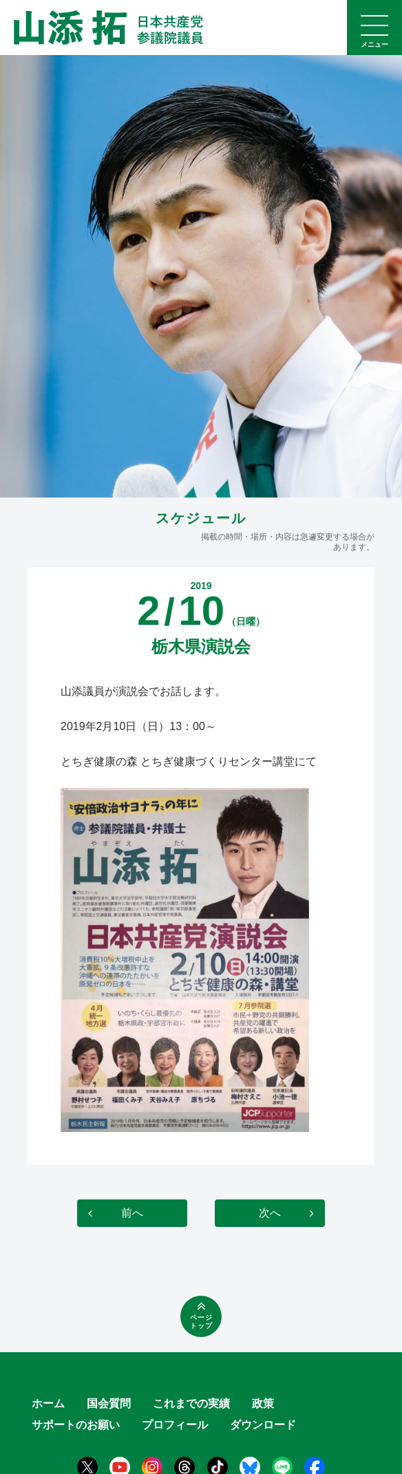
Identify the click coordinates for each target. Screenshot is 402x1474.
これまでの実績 (191, 1403)
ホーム (48, 1403)
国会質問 (109, 1403)
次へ (270, 1213)
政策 (263, 1403)
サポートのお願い (76, 1425)
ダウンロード (263, 1425)
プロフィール (175, 1425)
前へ (132, 1213)
